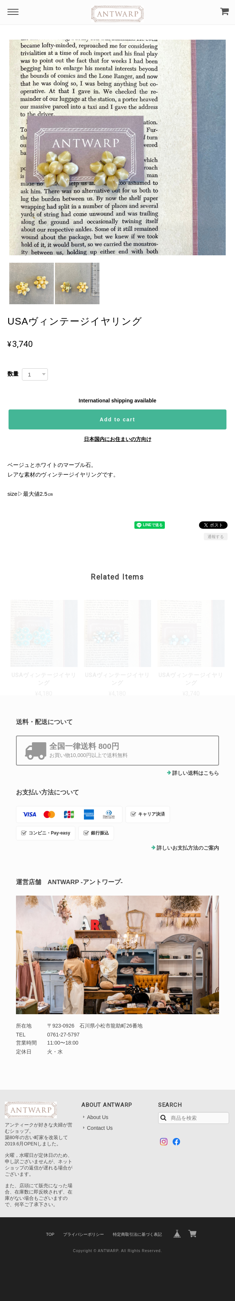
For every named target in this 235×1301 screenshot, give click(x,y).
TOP (50, 1234)
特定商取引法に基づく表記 (137, 1234)
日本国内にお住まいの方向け (117, 439)
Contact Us (99, 1128)
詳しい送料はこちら (195, 773)
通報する (216, 536)
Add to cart (118, 419)
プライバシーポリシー (83, 1234)
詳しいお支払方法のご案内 (188, 848)
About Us (97, 1117)
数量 (13, 374)
